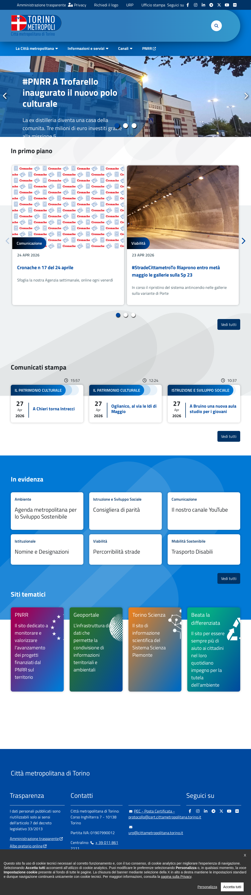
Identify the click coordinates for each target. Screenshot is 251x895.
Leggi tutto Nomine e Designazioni (47, 549)
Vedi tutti (230, 324)
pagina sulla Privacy (176, 893)
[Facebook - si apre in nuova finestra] (187, 5)
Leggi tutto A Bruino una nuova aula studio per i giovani (204, 404)
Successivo (246, 96)
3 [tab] (134, 125)
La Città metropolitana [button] (35, 48)
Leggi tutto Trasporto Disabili (204, 549)
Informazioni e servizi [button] (86, 48)
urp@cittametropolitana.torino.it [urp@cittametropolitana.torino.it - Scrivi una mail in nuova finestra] (155, 830)
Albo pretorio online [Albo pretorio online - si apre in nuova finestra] (26, 846)
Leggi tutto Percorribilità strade (125, 549)
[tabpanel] (125, 96)
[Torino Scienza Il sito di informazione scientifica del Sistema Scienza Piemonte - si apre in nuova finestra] (154, 649)
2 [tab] (125, 125)
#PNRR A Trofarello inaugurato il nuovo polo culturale (70, 92)
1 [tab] (117, 125)
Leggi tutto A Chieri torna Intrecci (47, 404)
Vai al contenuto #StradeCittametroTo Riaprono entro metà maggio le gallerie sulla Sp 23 (183, 235)
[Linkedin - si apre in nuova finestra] (203, 5)
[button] (216, 25)
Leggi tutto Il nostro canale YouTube (204, 511)
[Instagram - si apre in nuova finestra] (195, 5)
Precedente (5, 96)
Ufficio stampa (153, 5)
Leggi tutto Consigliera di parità (125, 511)
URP (129, 5)
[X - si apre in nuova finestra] (219, 5)
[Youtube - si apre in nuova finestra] (227, 5)
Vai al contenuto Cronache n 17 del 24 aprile (68, 235)
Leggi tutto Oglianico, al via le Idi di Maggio (125, 404)
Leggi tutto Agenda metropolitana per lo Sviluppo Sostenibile (47, 511)
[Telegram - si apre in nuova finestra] (211, 5)
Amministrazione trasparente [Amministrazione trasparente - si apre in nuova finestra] (41, 5)
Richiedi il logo (106, 5)
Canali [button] (123, 48)
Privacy (80, 5)
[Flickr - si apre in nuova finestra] (234, 5)
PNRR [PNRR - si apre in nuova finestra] (147, 48)
